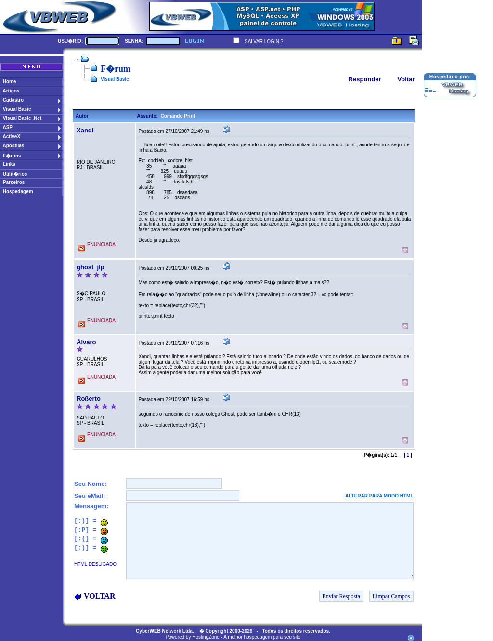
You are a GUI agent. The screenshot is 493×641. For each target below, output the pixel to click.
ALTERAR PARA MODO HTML (379, 495)
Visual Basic (115, 79)
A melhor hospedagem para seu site (261, 637)
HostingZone (206, 637)
